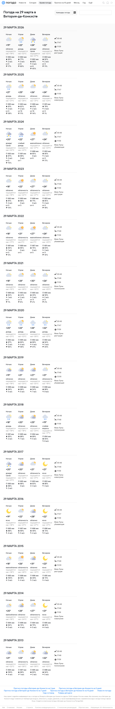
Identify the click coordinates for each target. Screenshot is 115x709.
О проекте (29, 707)
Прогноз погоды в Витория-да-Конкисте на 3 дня (34, 688)
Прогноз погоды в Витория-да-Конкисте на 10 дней (71, 691)
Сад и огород (48, 693)
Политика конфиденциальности (45, 707)
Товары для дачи (65, 693)
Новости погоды (104, 691)
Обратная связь (84, 707)
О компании (10, 707)
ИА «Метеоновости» (106, 707)
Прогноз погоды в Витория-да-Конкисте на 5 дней (80, 688)
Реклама (19, 707)
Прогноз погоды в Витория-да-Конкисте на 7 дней (25, 691)
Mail (3, 707)
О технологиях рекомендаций (66, 707)
